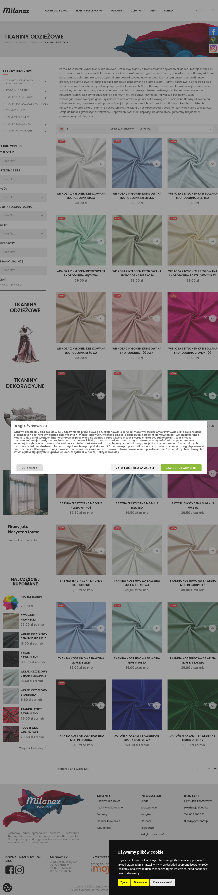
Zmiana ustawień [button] (162, 882)
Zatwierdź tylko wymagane (124, 468)
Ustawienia (40, 468)
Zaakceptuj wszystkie (170, 468)
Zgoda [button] (124, 882)
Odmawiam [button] (140, 882)
